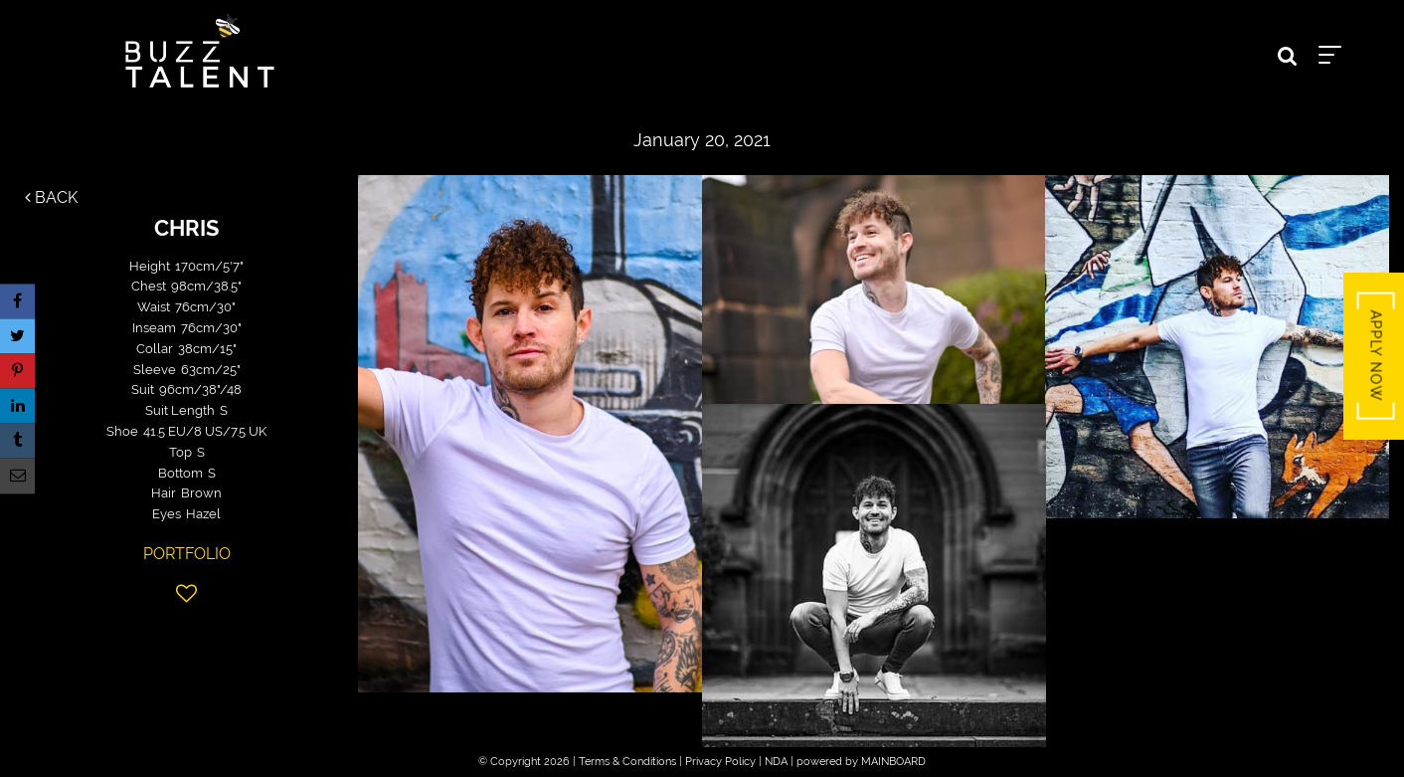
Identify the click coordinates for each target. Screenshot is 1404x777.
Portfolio (187, 553)
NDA (776, 761)
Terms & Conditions (627, 761)
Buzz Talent (200, 51)
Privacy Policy (720, 761)
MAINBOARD (893, 761)
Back (51, 197)
